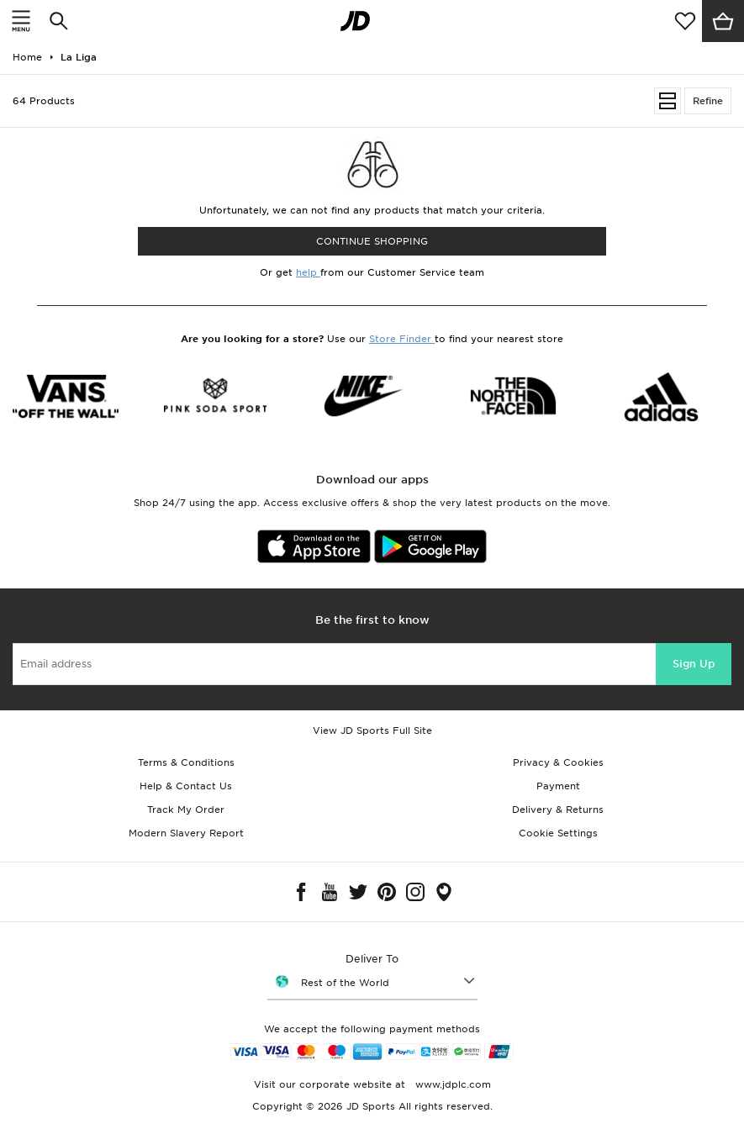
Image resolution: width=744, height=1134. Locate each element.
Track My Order (185, 809)
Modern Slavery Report (186, 833)
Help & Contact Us (186, 786)
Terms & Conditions (186, 762)
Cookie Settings (558, 833)
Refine (708, 101)
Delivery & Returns (558, 809)
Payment (558, 786)
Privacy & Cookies (558, 762)
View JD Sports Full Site (372, 730)
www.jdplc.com (451, 1084)
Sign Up (694, 663)
